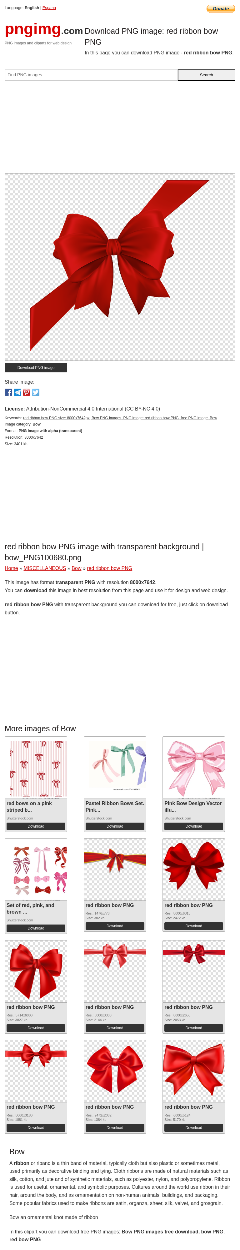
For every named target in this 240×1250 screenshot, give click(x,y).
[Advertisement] (120, 129)
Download (36, 826)
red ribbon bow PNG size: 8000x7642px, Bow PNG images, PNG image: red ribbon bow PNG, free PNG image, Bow (120, 418)
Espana (49, 7)
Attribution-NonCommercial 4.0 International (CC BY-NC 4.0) (93, 408)
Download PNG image (36, 367)
